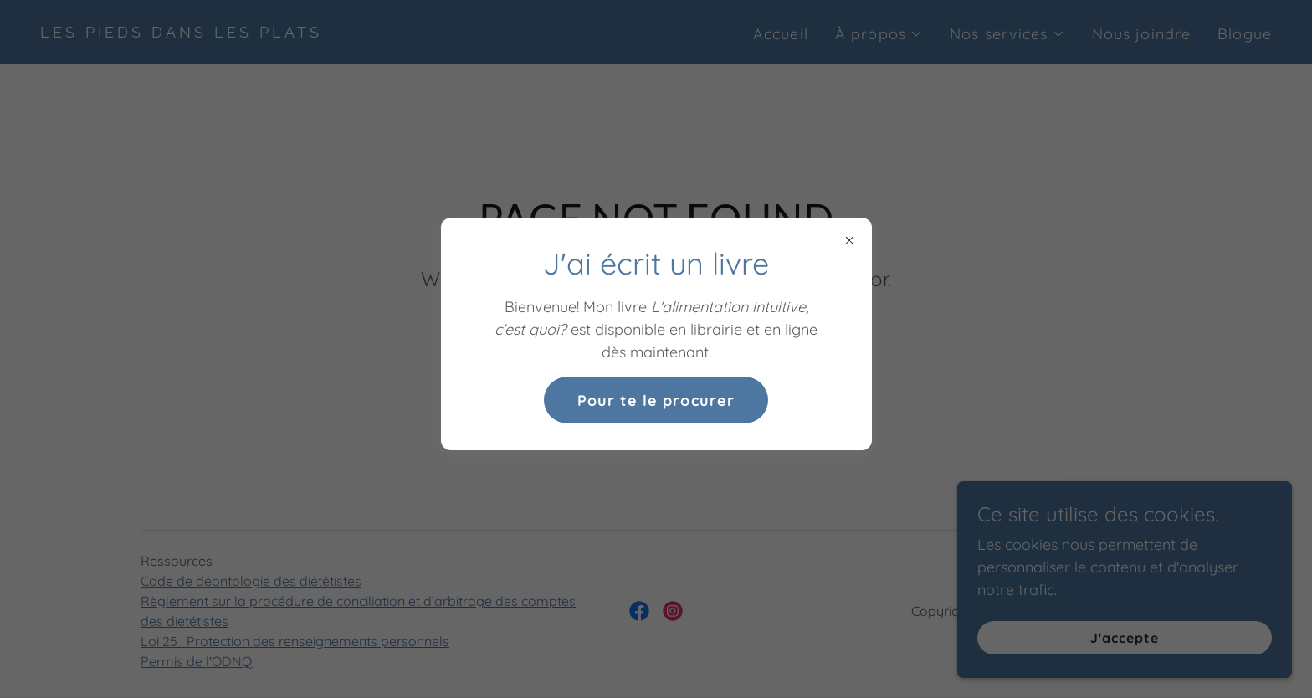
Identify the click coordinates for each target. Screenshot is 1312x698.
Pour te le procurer (656, 400)
